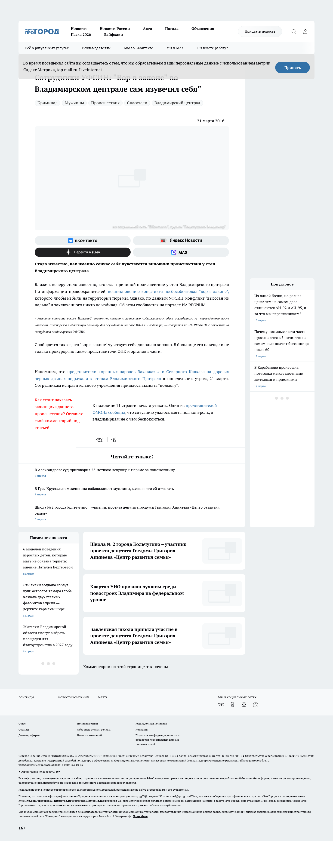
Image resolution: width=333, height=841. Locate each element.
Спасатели (137, 102)
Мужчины (74, 102)
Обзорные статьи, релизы (94, 729)
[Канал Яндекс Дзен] (83, 252)
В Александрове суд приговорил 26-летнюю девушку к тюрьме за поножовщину (132, 473)
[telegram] (115, 439)
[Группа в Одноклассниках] (232, 704)
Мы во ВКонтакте (138, 48)
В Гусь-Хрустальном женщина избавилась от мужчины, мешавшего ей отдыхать (132, 491)
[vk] (100, 439)
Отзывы (23, 729)
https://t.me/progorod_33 (104, 800)
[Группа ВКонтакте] (83, 240)
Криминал (47, 102)
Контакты (142, 729)
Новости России (115, 28)
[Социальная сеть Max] (181, 252)
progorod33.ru (156, 789)
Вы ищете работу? (212, 48)
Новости (79, 28)
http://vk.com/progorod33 (35, 800)
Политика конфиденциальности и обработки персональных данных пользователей (157, 740)
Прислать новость (260, 31)
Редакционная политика (151, 723)
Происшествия (105, 102)
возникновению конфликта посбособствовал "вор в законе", (168, 291)
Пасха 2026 (81, 34)
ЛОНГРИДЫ (26, 697)
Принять (292, 67)
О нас (22, 723)
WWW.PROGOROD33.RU (57, 756)
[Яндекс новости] (181, 240)
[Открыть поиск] (293, 31)
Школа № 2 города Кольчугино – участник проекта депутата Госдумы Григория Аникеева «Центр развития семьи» (132, 513)
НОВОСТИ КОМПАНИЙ (73, 697)
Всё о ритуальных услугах (47, 48)
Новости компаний (89, 735)
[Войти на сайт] (305, 31)
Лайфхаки (113, 34)
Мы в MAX (175, 48)
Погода (172, 28)
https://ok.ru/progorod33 (70, 800)
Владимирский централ (177, 102)
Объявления (202, 28)
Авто (147, 28)
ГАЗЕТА (102, 697)
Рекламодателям (96, 48)
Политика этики (87, 723)
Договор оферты (29, 735)
